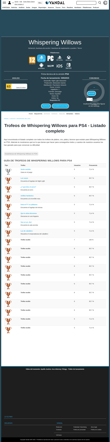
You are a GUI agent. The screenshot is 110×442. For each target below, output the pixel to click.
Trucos (57, 7)
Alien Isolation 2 (19, 4)
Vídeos (77, 114)
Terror (79, 48)
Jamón (16, 1)
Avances (51, 7)
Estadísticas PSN (60, 106)
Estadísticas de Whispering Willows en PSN (21, 154)
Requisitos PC (55, 100)
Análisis (21, 7)
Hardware (77, 7)
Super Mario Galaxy (29, 1)
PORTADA (6, 7)
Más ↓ (40, 2)
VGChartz (59, 435)
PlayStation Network (59, 85)
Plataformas (87, 7)
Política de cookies (96, 429)
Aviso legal (94, 427)
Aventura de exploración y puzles (63, 48)
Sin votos (94, 104)
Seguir (91, 93)
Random (70, 7)
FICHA (31, 114)
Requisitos (38, 114)
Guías (28, 7)
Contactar (59, 429)
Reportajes (42, 7)
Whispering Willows (55, 42)
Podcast (96, 7)
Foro (63, 7)
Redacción (59, 427)
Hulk (20, 1)
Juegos (34, 7)
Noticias (14, 7)
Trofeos (46, 106)
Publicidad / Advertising (80, 427)
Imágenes (69, 114)
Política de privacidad (80, 429)
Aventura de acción (43, 48)
